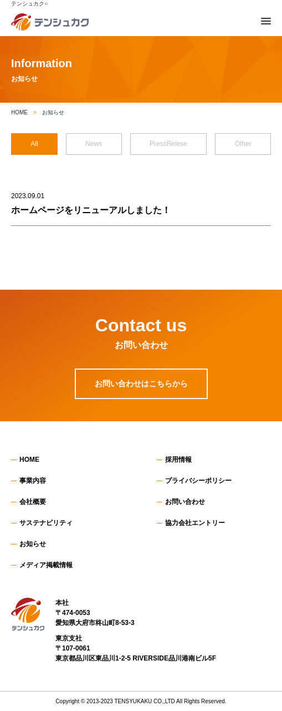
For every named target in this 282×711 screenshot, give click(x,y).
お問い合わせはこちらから (141, 383)
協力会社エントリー (195, 523)
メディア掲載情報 (46, 565)
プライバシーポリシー (198, 481)
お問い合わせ (185, 502)
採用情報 (178, 459)
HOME (29, 459)
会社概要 (32, 502)
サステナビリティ (46, 523)
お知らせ (32, 544)
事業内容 (32, 481)
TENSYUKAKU (133, 701)
